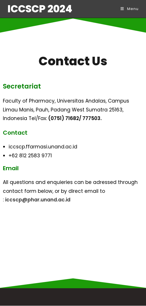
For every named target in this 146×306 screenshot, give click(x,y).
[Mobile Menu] (130, 9)
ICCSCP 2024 (39, 9)
